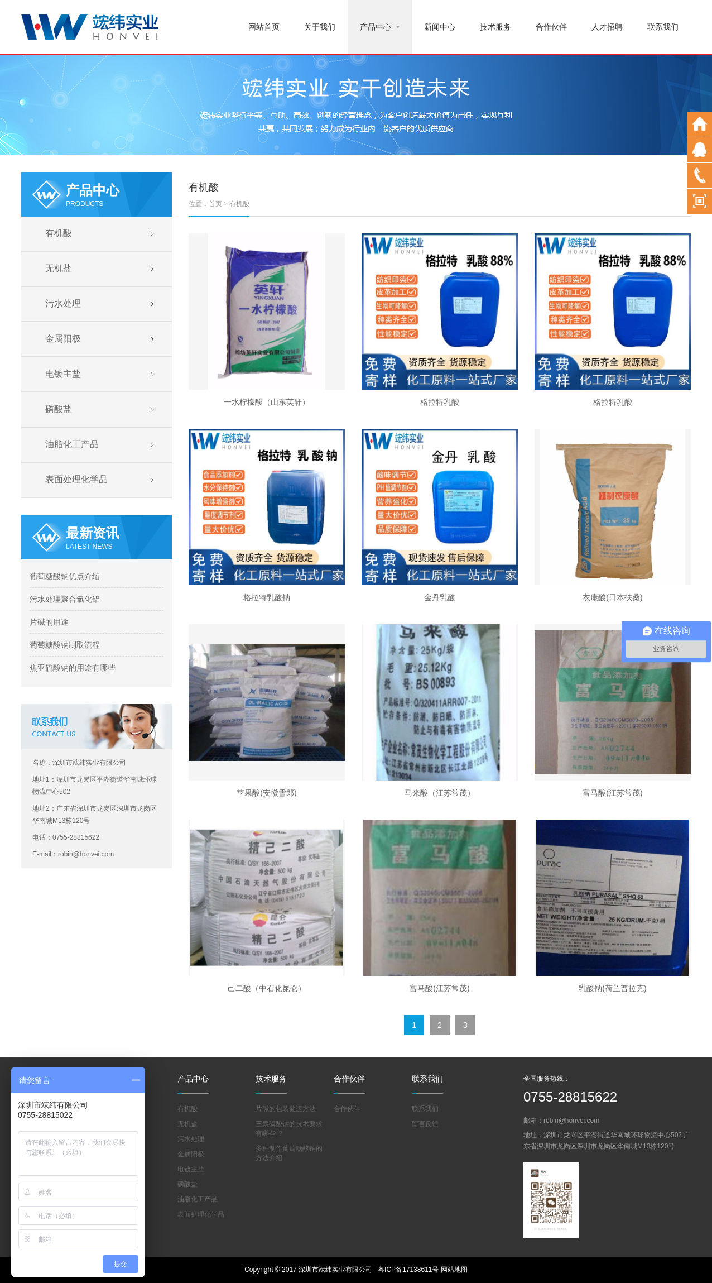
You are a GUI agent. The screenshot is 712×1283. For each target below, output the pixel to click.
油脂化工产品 (72, 444)
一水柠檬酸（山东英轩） (267, 402)
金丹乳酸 (439, 597)
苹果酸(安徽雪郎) (266, 792)
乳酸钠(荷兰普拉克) (612, 988)
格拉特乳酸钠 (266, 597)
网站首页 (264, 26)
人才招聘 (607, 26)
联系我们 (663, 26)
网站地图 (454, 1270)
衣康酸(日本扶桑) (612, 597)
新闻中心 (439, 26)
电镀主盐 (63, 374)
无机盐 (58, 268)
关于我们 (319, 26)
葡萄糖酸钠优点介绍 (65, 576)
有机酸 (58, 233)
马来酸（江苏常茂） (440, 792)
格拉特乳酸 (439, 402)
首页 (215, 204)
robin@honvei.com (571, 1120)
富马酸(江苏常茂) (612, 792)
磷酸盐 (58, 409)
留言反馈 (425, 1124)
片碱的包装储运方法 (286, 1109)
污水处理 (63, 303)
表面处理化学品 (76, 479)
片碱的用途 (49, 621)
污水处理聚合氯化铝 (65, 599)
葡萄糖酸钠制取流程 (65, 644)
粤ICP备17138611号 (408, 1270)
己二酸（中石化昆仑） (267, 988)
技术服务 (495, 26)
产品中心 (380, 27)
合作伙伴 (551, 26)
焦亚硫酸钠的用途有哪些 (73, 667)
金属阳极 (63, 338)
